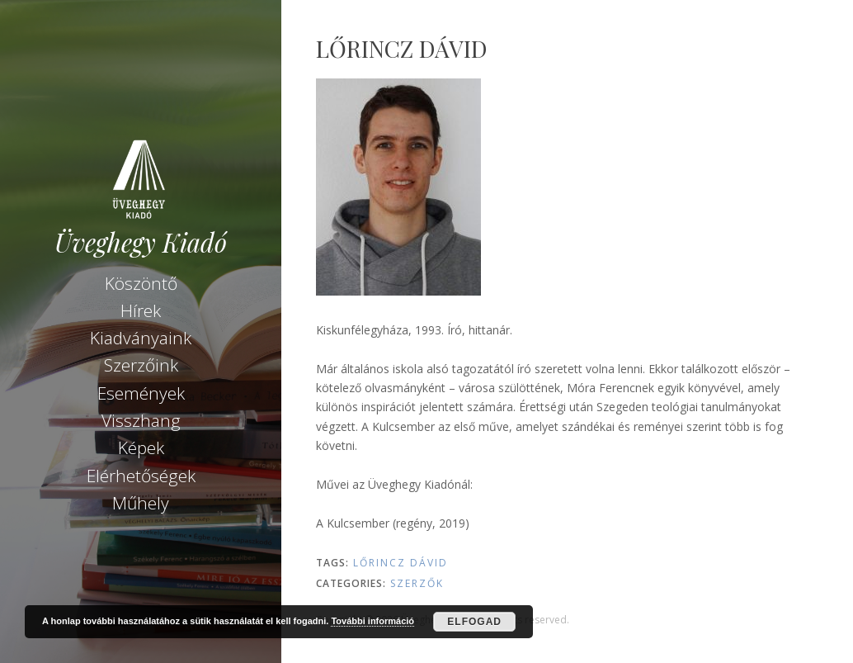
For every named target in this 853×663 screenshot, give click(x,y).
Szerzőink (141, 364)
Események (141, 393)
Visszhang (141, 420)
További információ (372, 621)
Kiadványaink (140, 337)
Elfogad (474, 621)
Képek (141, 447)
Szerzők (417, 583)
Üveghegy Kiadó (140, 242)
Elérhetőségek (141, 475)
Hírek (140, 310)
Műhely (140, 502)
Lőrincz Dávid (400, 563)
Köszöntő (141, 283)
